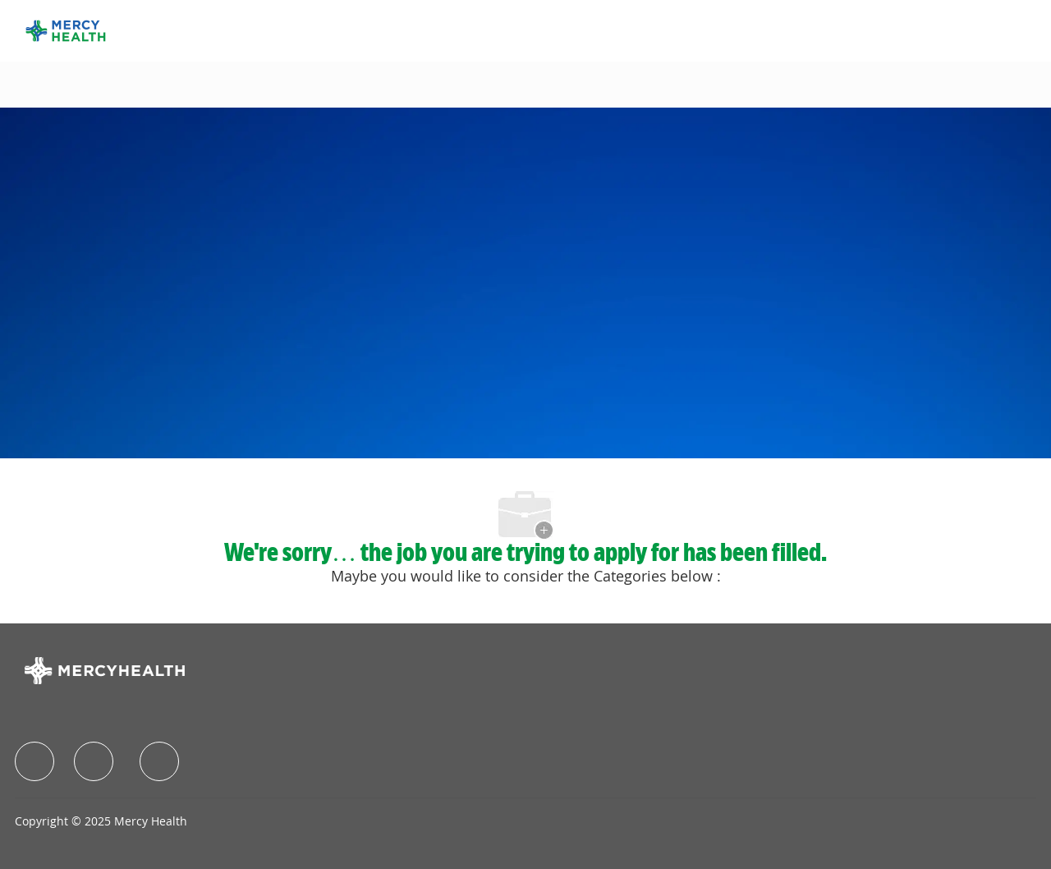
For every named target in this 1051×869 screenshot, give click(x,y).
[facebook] (34, 761)
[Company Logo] (66, 29)
